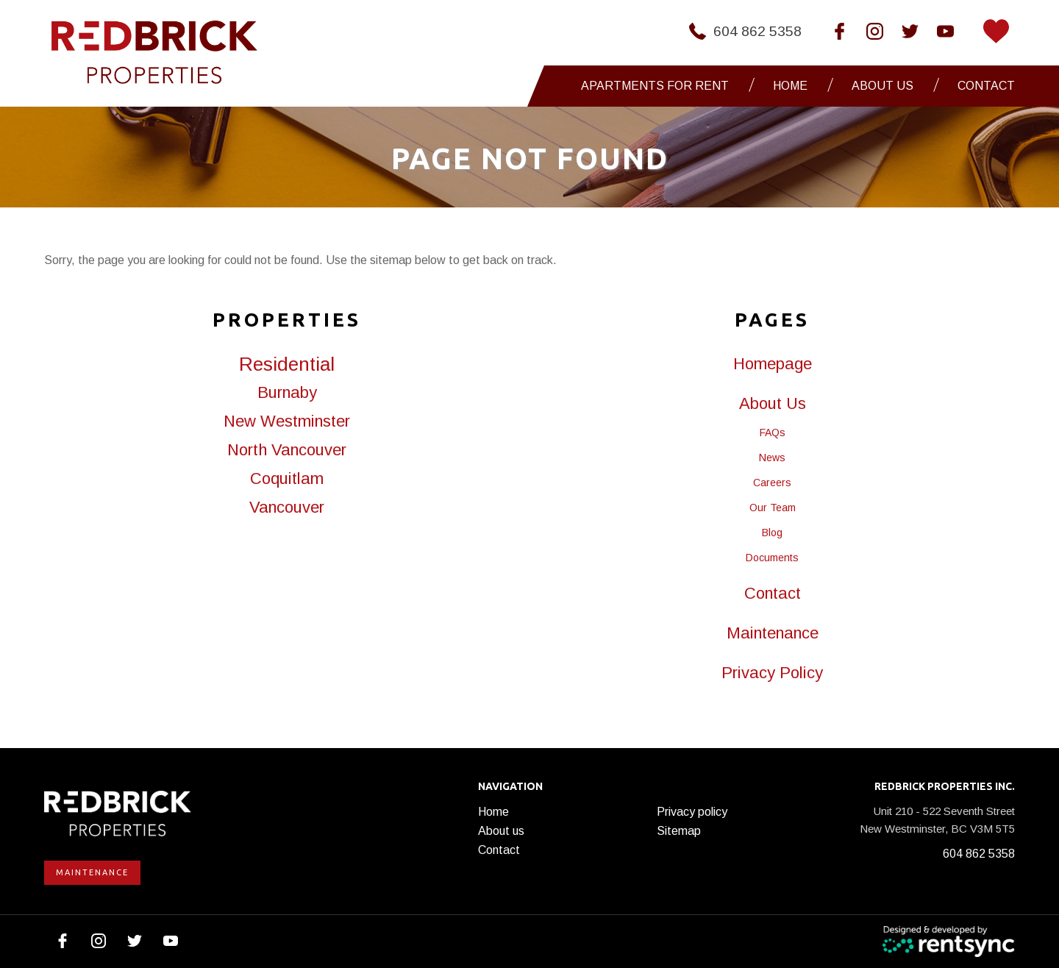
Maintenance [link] (773, 633)
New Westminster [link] (287, 421)
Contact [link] (772, 593)
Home (790, 85)
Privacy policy (692, 811)
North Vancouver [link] (286, 450)
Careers (772, 482)
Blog (772, 532)
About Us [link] (772, 404)
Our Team (772, 507)
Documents (772, 557)
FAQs (772, 432)
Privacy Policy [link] (772, 673)
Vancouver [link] (286, 507)
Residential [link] (287, 364)
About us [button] (882, 85)
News (772, 457)
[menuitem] (659, 86)
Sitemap (679, 831)
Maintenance (92, 872)
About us (501, 831)
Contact (986, 85)
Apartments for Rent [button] (655, 85)
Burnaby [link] (287, 393)
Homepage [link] (772, 364)
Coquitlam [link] (287, 479)
